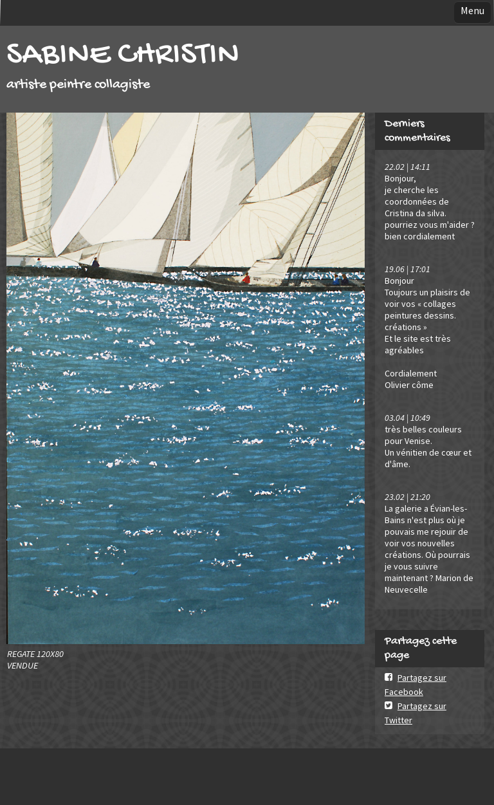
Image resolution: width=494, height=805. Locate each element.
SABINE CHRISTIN (122, 55)
